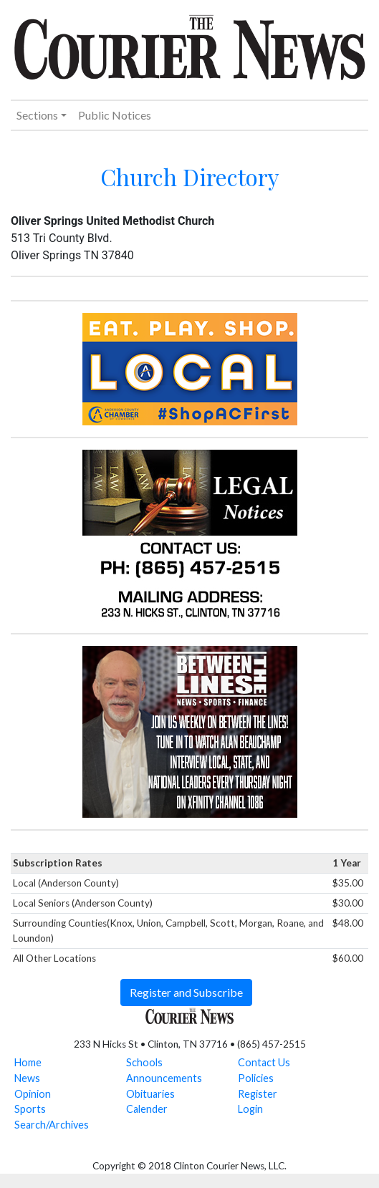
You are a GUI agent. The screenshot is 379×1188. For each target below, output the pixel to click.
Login (250, 1109)
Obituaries (150, 1094)
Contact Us (264, 1062)
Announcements (164, 1078)
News (27, 1078)
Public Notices (114, 115)
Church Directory (189, 176)
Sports (30, 1109)
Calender (147, 1109)
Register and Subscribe (186, 992)
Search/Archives (51, 1125)
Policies (256, 1078)
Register (257, 1094)
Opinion (32, 1094)
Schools (144, 1062)
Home (28, 1062)
